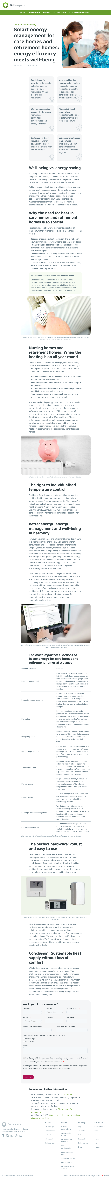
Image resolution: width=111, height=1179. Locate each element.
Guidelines (67, 1094)
